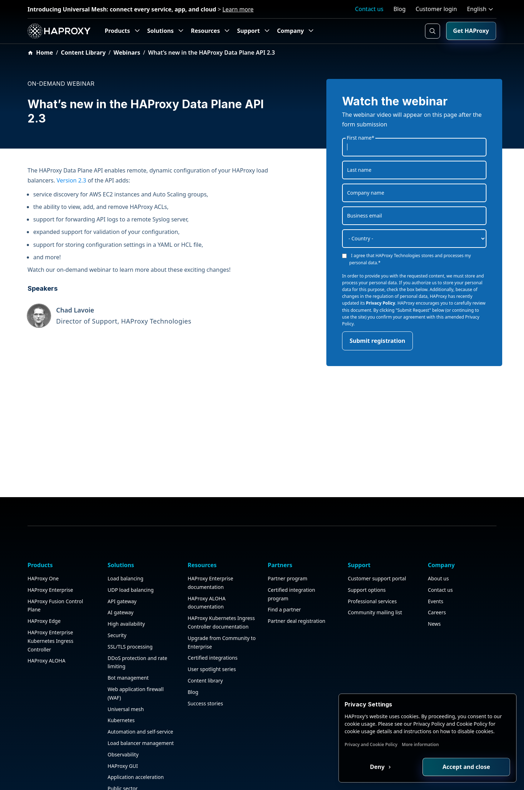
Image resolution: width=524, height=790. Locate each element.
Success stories (205, 665)
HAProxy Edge (44, 583)
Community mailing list (375, 575)
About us (438, 541)
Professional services (372, 563)
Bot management (128, 640)
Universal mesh (126, 671)
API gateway (122, 563)
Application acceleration (136, 739)
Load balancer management (141, 705)
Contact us (369, 9)
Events (435, 563)
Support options (367, 552)
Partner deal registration (296, 583)
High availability (126, 586)
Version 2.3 (71, 180)
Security (117, 597)
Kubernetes (121, 683)
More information (420, 744)
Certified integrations (212, 620)
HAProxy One (43, 541)
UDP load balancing (131, 552)
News (434, 586)
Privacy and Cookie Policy (371, 744)
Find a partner (284, 572)
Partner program (287, 541)
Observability (123, 717)
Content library (205, 643)
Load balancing (125, 541)
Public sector (123, 751)
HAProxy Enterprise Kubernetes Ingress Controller (50, 603)
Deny (378, 767)
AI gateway (120, 575)
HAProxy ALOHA (46, 623)
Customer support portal (377, 541)
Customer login (436, 9)
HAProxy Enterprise (50, 552)
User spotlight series (212, 631)
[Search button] (432, 31)
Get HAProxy (471, 31)
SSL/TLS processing (130, 609)
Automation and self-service (140, 694)
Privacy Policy (380, 303)
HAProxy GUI (123, 728)
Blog (400, 9)
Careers (437, 575)
